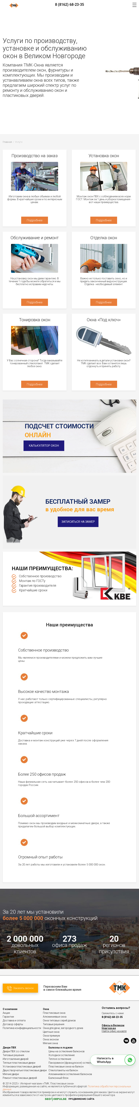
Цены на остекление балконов (67, 1051)
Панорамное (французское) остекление (72, 1062)
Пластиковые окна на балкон (66, 1066)
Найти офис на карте (114, 1031)
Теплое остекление (60, 1058)
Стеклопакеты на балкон (63, 1070)
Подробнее (35, 220)
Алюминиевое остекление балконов (70, 1074)
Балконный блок (58, 1077)
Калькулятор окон (45, 445)
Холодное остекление (62, 1055)
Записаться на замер (78, 521)
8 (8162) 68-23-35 (69, 4)
